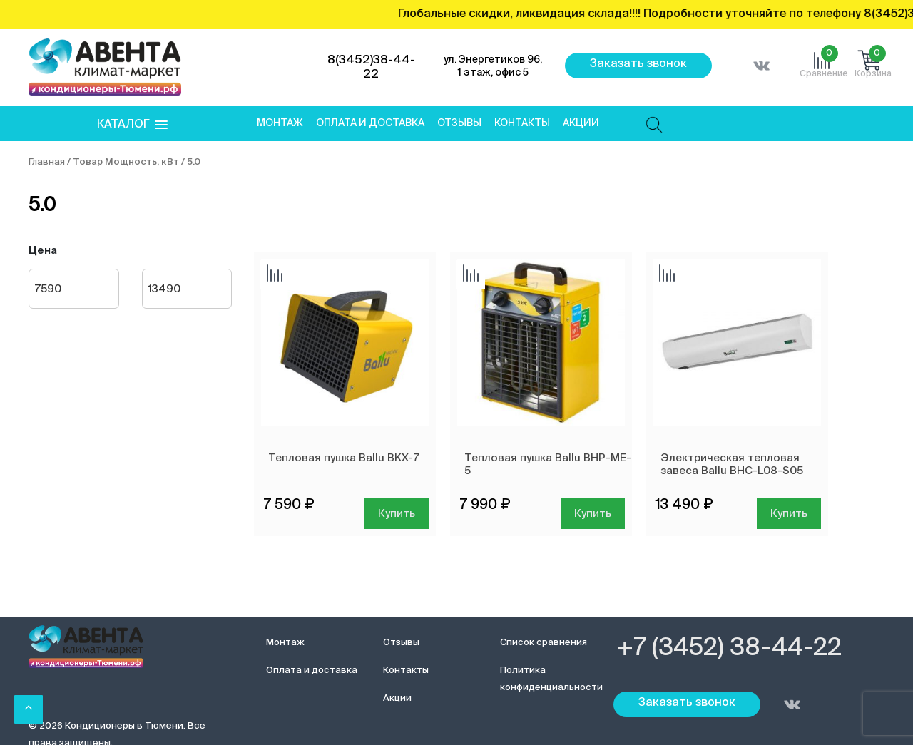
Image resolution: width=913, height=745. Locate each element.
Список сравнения (543, 642)
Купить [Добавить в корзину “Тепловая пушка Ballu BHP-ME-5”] (592, 513)
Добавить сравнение (274, 274)
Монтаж (280, 123)
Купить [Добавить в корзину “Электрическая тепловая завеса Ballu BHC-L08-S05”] (788, 513)
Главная (47, 162)
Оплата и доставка (370, 123)
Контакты (522, 123)
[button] (132, 125)
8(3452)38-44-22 (371, 67)
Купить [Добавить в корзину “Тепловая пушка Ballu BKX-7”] (396, 513)
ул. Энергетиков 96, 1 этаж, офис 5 (493, 66)
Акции (581, 123)
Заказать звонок (638, 64)
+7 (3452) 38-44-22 (729, 649)
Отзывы (459, 123)
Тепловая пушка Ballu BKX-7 (343, 458)
